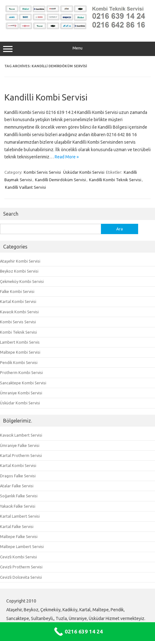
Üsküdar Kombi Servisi (83, 172)
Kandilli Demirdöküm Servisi (60, 179)
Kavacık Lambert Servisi (21, 435)
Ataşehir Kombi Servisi (20, 261)
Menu (77, 49)
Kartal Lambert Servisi (20, 516)
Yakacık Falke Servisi (17, 506)
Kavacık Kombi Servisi (19, 312)
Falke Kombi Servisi (17, 291)
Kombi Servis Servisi (42, 172)
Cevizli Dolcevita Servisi (21, 577)
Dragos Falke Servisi (18, 476)
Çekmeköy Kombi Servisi (22, 281)
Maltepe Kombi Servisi (20, 352)
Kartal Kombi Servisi (18, 301)
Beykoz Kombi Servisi (19, 271)
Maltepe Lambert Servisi (22, 546)
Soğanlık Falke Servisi (19, 496)
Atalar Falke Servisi (16, 486)
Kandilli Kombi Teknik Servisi (115, 179)
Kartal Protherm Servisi (21, 455)
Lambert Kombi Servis (20, 342)
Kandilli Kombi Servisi (46, 97)
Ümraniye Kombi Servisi (21, 393)
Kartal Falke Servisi (16, 526)
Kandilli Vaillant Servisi (25, 187)
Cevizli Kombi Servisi (18, 557)
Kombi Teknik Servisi (18, 332)
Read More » (67, 156)
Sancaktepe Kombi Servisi (23, 383)
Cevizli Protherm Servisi (21, 567)
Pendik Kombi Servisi (19, 362)
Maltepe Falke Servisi (19, 536)
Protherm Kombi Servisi (21, 372)
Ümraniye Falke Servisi (19, 445)
